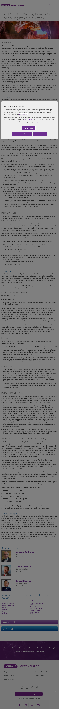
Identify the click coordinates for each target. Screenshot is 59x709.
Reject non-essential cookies (22, 133)
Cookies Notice (23, 114)
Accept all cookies (39, 133)
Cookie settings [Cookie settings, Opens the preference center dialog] (29, 128)
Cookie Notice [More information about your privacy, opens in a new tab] (38, 122)
